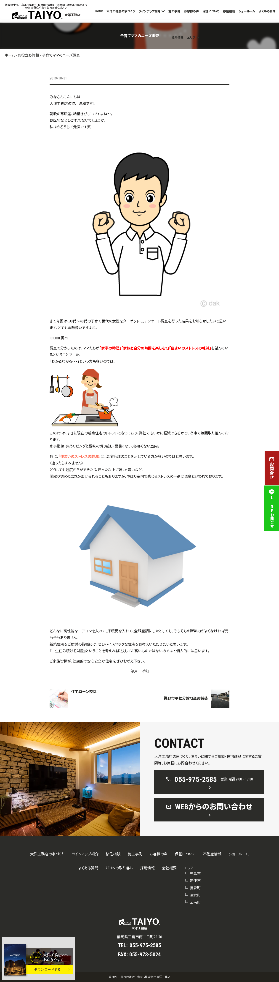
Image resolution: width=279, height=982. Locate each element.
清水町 (195, 895)
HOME (99, 11)
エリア (191, 37)
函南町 (195, 902)
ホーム (10, 55)
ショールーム (247, 11)
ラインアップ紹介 (149, 11)
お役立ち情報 (28, 55)
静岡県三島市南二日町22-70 (139, 937)
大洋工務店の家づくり (120, 11)
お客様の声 (191, 11)
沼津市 (195, 881)
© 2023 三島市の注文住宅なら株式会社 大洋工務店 (139, 977)
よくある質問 (267, 11)
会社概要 (169, 868)
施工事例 (174, 11)
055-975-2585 (145, 945)
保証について (210, 11)
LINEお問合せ (271, 508)
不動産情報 (212, 854)
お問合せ (271, 468)
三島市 (195, 874)
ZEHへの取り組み (119, 868)
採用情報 (177, 37)
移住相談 (229, 11)
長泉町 (195, 888)
